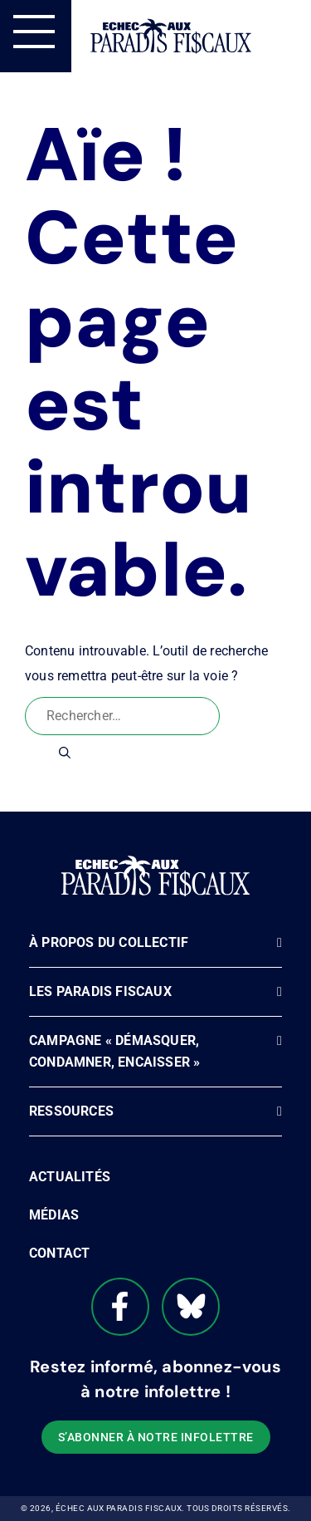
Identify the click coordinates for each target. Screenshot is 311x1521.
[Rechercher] (64, 752)
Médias (54, 1215)
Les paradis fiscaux (100, 991)
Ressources (71, 1111)
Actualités (69, 1177)
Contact (59, 1253)
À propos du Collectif (108, 942)
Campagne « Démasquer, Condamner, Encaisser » (114, 1051)
